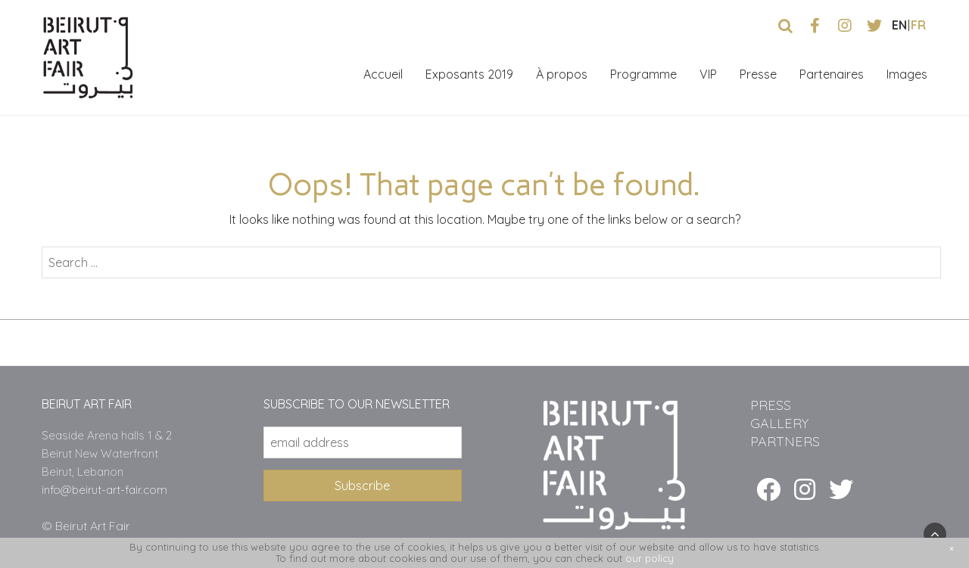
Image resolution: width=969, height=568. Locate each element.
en (899, 25)
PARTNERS (785, 441)
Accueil (383, 74)
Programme (643, 74)
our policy (649, 558)
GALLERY (779, 423)
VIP (708, 74)
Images (906, 74)
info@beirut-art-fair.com (104, 490)
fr (918, 25)
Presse (758, 74)
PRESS (770, 405)
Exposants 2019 (469, 74)
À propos (561, 74)
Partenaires (831, 74)
